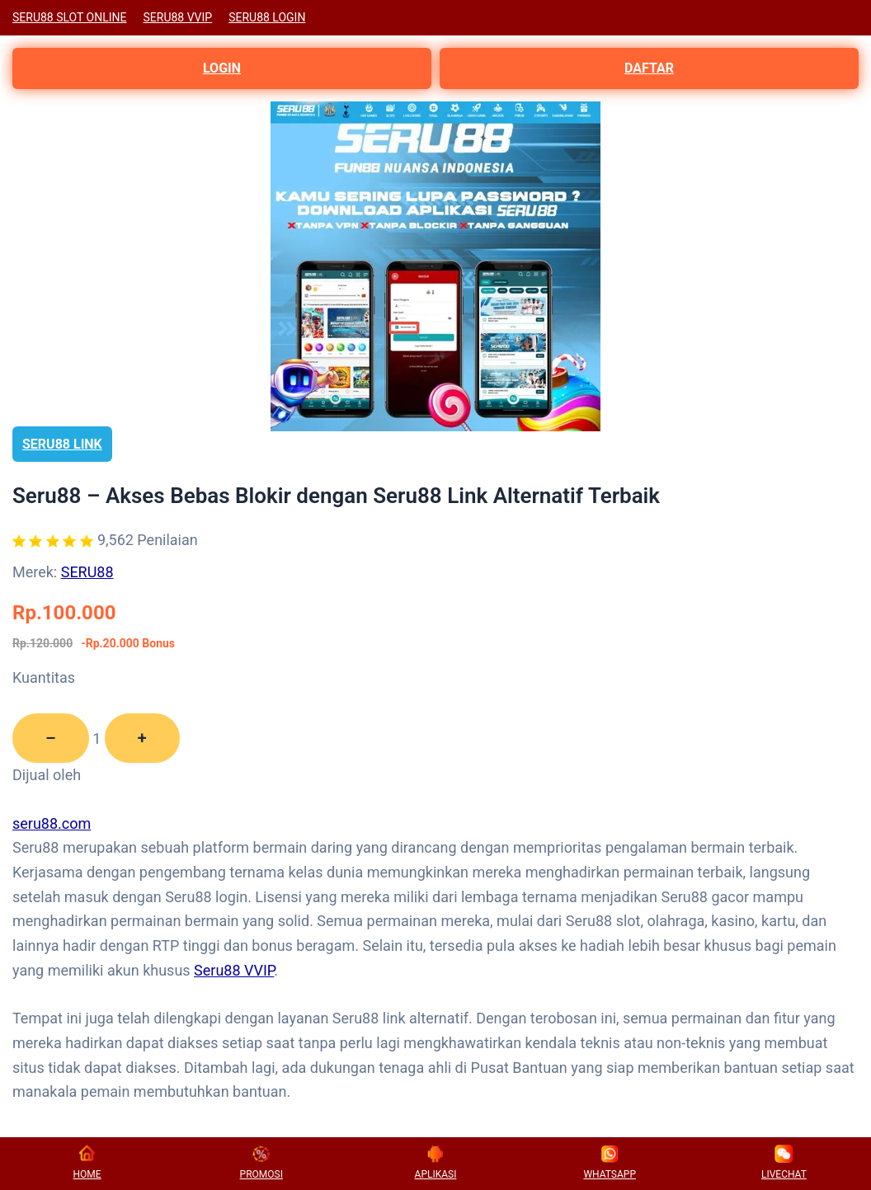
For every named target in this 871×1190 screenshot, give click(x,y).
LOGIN (222, 68)
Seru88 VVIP (234, 970)
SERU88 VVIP (178, 17)
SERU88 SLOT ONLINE (69, 17)
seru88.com (51, 823)
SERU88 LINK (62, 444)
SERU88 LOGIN (266, 17)
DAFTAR (649, 68)
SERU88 (87, 572)
